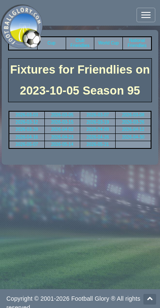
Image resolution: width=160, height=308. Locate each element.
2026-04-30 (133, 137)
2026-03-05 (62, 115)
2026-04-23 (62, 137)
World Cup (108, 43)
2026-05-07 (27, 144)
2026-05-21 (98, 144)
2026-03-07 (98, 115)
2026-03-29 (27, 129)
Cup (51, 43)
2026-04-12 (133, 129)
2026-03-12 (27, 122)
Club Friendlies (80, 43)
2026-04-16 (27, 137)
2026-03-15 (62, 122)
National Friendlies (137, 43)
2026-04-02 (62, 129)
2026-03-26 (133, 122)
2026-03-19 (98, 122)
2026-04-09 (98, 129)
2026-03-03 (27, 115)
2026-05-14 (62, 144)
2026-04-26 (98, 137)
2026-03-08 (133, 115)
